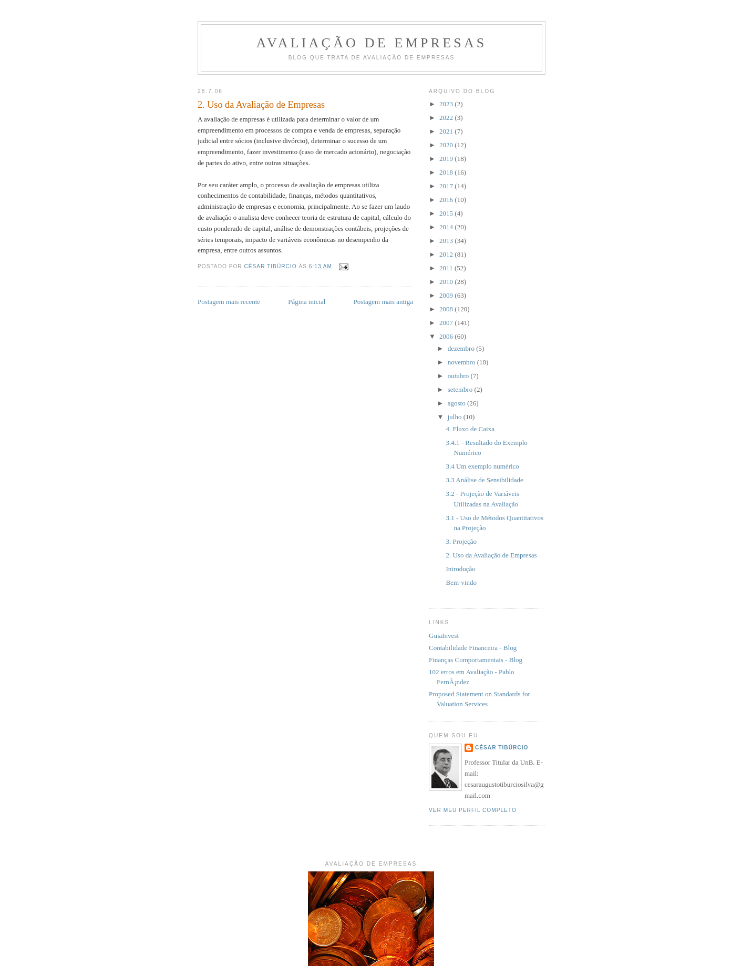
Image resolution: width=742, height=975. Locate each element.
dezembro (462, 348)
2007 (447, 323)
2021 (447, 131)
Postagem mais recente (229, 302)
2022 (447, 117)
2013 (447, 241)
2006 (447, 336)
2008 (447, 309)
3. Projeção (461, 541)
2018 (447, 172)
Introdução (460, 569)
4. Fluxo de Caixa (470, 429)
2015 (447, 213)
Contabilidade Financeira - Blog (473, 648)
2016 (447, 200)
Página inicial (306, 302)
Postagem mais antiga (383, 302)
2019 (447, 158)
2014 (447, 227)
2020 (447, 145)
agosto (457, 403)
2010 (447, 282)
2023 (447, 104)
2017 (447, 186)
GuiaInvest (444, 635)
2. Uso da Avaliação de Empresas (491, 555)
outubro (459, 376)
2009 (447, 295)
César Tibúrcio (501, 747)
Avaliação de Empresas (371, 42)
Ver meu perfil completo (473, 810)
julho (455, 417)
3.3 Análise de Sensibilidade (484, 480)
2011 (447, 268)
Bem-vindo (461, 582)
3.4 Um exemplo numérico (482, 466)
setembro (461, 389)
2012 (447, 254)
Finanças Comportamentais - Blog (475, 660)
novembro (462, 362)
